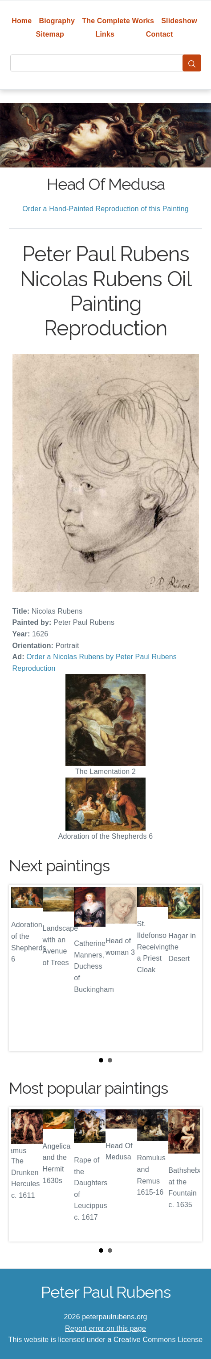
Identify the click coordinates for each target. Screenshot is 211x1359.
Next (188, 968)
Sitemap (50, 34)
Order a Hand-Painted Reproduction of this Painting (105, 209)
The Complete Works (118, 21)
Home (22, 21)
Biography (57, 21)
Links (105, 34)
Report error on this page (105, 1328)
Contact (159, 34)
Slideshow (179, 21)
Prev (23, 968)
